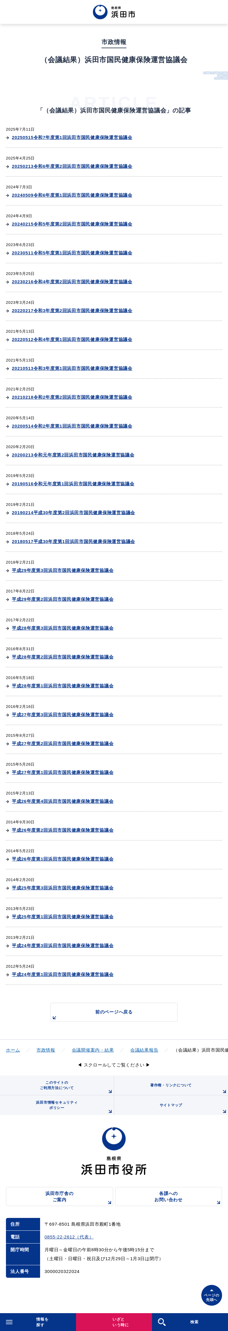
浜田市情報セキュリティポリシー (75, 1107)
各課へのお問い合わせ (188, 1198)
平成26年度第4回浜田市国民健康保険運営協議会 (62, 801)
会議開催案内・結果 (93, 1049)
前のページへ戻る (92, 1015)
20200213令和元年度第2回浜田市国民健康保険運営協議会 (73, 454)
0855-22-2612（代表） (69, 1236)
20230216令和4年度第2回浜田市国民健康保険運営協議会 (72, 281)
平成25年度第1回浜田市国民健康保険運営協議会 (62, 916)
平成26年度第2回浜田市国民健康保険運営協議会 (62, 830)
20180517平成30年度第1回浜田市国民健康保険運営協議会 (73, 541)
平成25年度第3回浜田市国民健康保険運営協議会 (62, 887)
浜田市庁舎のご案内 (79, 1198)
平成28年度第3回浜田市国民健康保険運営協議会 (62, 628)
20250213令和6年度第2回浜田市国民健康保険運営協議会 (72, 166)
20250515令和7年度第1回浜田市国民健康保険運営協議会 (72, 137)
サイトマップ (194, 1109)
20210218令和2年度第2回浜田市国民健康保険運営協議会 (72, 397)
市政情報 (46, 1049)
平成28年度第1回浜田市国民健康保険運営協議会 (62, 685)
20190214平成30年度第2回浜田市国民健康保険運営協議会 (73, 512)
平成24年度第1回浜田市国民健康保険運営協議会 (62, 974)
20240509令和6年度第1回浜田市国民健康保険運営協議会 (72, 195)
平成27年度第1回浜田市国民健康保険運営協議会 (62, 772)
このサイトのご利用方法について (77, 1087)
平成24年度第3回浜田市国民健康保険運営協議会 (62, 945)
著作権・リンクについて (189, 1089)
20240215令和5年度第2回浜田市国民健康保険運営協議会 (72, 223)
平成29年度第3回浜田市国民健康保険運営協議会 (62, 570)
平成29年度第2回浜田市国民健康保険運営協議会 (62, 599)
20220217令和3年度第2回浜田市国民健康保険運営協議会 (72, 310)
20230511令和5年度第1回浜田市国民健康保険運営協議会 (72, 252)
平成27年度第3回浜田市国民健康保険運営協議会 (62, 714)
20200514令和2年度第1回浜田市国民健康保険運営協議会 (72, 425)
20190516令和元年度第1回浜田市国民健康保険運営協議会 (73, 483)
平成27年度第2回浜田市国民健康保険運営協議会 (62, 743)
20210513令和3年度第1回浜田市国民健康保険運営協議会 (72, 368)
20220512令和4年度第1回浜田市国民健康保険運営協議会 (72, 339)
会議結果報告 (144, 1049)
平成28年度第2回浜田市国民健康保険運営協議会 (62, 656)
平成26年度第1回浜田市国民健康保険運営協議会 (62, 858)
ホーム (13, 1049)
